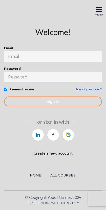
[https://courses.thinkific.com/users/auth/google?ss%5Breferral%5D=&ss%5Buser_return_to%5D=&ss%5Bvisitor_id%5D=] (68, 135)
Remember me (21, 89)
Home (35, 175)
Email (8, 48)
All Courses (63, 175)
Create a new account (53, 153)
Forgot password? (89, 89)
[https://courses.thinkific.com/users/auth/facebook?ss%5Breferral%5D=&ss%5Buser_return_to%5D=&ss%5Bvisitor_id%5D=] (53, 135)
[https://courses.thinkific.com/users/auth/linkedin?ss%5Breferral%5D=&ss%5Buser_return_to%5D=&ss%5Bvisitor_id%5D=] (38, 135)
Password (12, 69)
